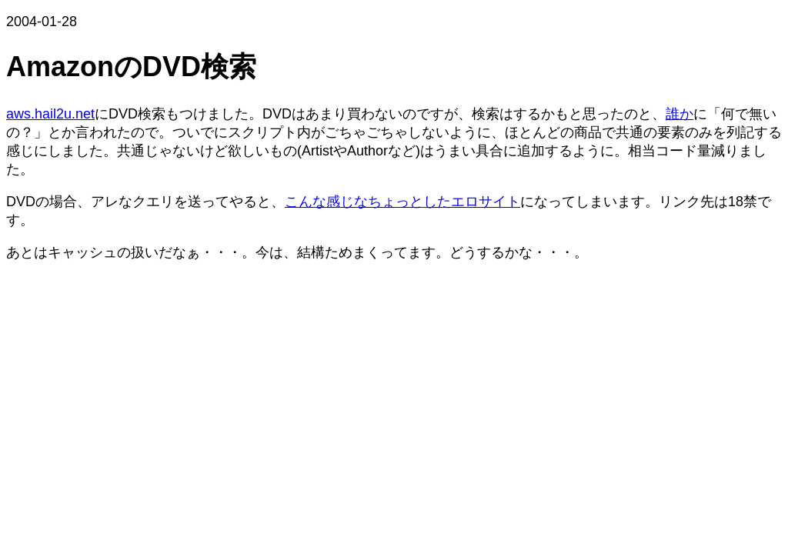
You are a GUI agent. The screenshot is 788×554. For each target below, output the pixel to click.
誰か (679, 114)
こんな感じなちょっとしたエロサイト (402, 201)
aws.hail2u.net (50, 114)
